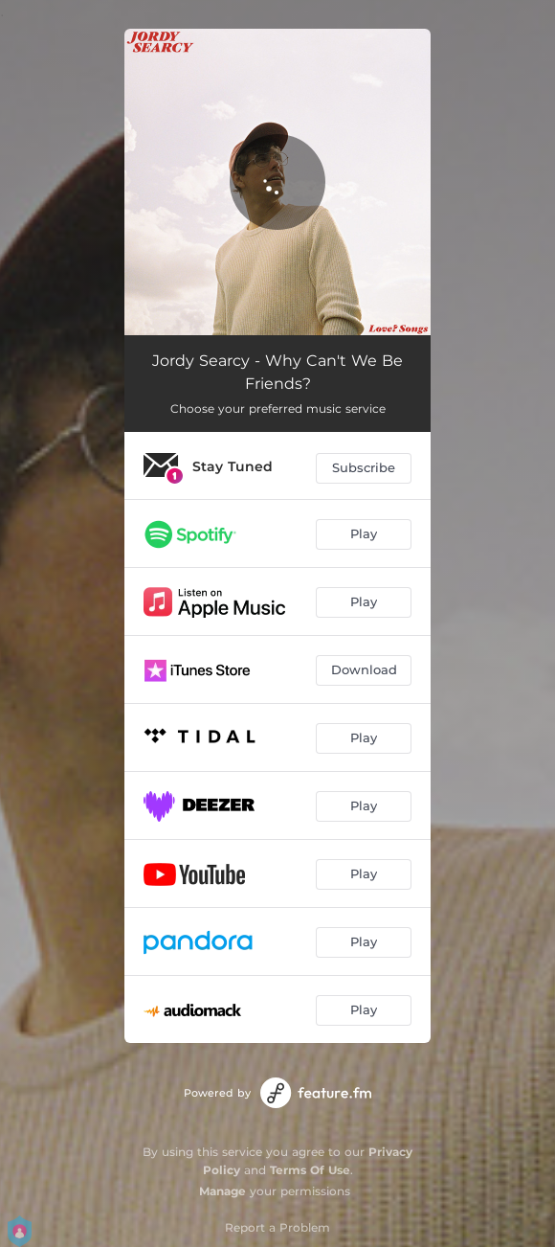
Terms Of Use (310, 1170)
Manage (222, 1191)
